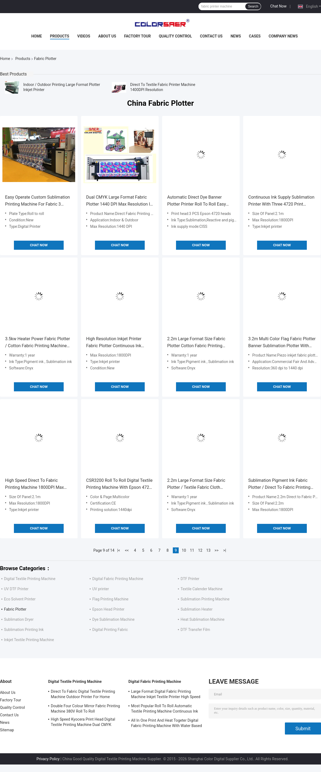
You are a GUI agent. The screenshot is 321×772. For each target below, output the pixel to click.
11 (192, 550)
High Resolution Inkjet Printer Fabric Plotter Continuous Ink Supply (114, 342)
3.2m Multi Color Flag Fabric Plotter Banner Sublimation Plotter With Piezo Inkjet (282, 342)
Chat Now (278, 6)
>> (217, 550)
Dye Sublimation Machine (113, 619)
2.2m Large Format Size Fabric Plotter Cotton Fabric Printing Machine (196, 342)
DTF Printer (190, 579)
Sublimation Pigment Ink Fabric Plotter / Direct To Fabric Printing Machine (279, 484)
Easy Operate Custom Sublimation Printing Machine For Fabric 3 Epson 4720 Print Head (37, 201)
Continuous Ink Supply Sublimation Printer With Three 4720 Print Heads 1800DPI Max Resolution (281, 201)
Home (36, 36)
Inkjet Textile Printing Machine (29, 640)
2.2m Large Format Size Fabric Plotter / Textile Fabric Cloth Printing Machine (196, 484)
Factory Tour (137, 36)
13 (208, 550)
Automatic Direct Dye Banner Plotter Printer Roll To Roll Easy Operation (196, 201)
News (236, 36)
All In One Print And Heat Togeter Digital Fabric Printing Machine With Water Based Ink (166, 723)
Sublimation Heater (197, 609)
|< (118, 550)
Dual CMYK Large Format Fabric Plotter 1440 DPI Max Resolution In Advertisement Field (119, 201)
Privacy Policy (47, 759)
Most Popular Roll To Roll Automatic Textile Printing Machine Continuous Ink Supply (164, 709)
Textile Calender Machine (202, 589)
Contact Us (211, 36)
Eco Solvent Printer (20, 599)
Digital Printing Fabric (110, 629)
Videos (83, 36)
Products (59, 36)
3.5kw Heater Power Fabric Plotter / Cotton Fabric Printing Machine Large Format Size (37, 342)
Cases (255, 36)
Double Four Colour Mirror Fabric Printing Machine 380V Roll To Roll (85, 708)
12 (200, 550)
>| (224, 550)
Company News (283, 36)
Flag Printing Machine (110, 599)
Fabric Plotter (15, 609)
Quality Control (175, 36)
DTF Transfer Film (195, 629)
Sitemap (7, 730)
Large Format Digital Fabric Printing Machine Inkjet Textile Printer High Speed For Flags (165, 695)
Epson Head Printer (108, 609)
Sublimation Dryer (19, 619)
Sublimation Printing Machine (205, 599)
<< (127, 550)
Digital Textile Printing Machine (29, 579)
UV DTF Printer (16, 589)
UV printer (100, 589)
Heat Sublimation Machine (202, 619)
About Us (107, 36)
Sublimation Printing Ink (24, 629)
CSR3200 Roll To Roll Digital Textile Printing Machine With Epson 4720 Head (119, 484)
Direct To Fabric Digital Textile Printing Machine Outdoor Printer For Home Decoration (83, 695)
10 (184, 550)
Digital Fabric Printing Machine (117, 579)
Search (253, 6)
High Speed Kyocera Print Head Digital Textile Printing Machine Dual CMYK (83, 722)
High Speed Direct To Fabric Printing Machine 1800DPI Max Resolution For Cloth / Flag (34, 484)
